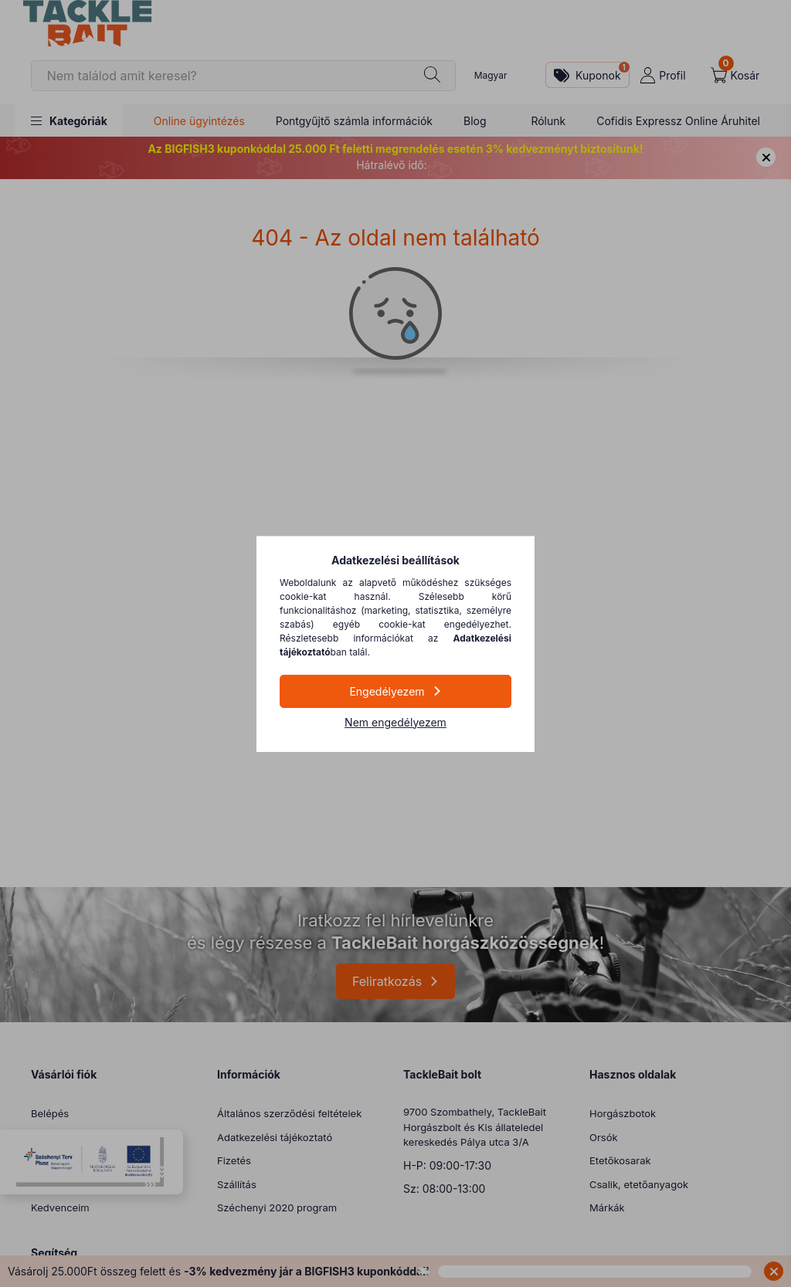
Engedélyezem (386, 691)
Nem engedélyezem (395, 722)
